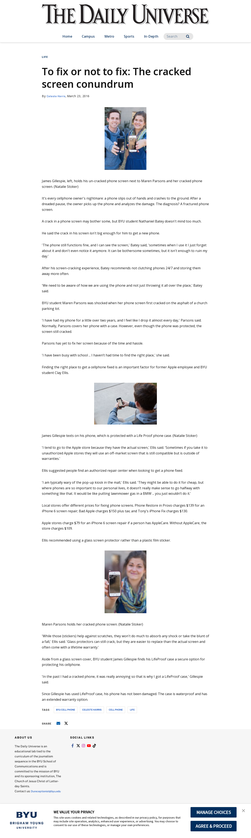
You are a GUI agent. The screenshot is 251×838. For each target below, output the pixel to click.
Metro (109, 36)
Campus (88, 36)
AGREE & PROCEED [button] (214, 826)
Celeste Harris (57, 96)
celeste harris (92, 709)
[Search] (178, 36)
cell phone (116, 709)
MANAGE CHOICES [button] (213, 812)
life (132, 709)
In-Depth (151, 36)
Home (67, 36)
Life (45, 57)
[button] (244, 811)
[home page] (125, 18)
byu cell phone (65, 709)
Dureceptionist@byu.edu (31, 796)
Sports (129, 36)
